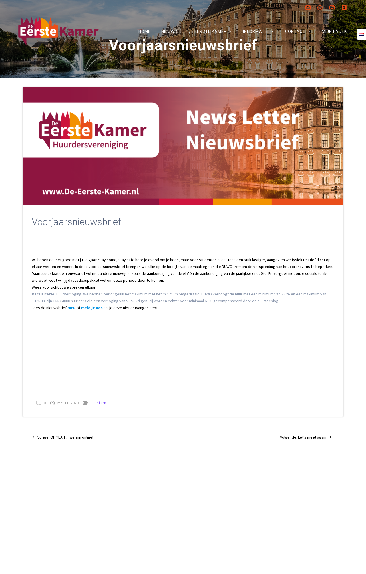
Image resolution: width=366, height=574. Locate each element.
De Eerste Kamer (207, 31)
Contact (295, 31)
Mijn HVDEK (334, 31)
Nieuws (169, 31)
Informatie (255, 31)
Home (144, 31)
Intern (101, 417)
